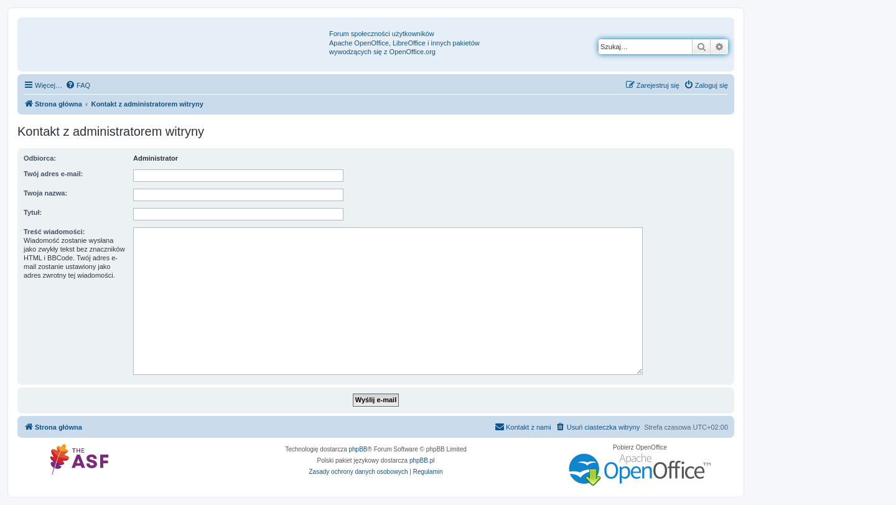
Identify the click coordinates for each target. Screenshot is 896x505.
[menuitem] (77, 85)
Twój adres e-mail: (53, 173)
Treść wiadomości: (54, 231)
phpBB (358, 449)
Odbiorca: (40, 158)
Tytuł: (33, 212)
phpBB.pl (422, 460)
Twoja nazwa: (45, 193)
